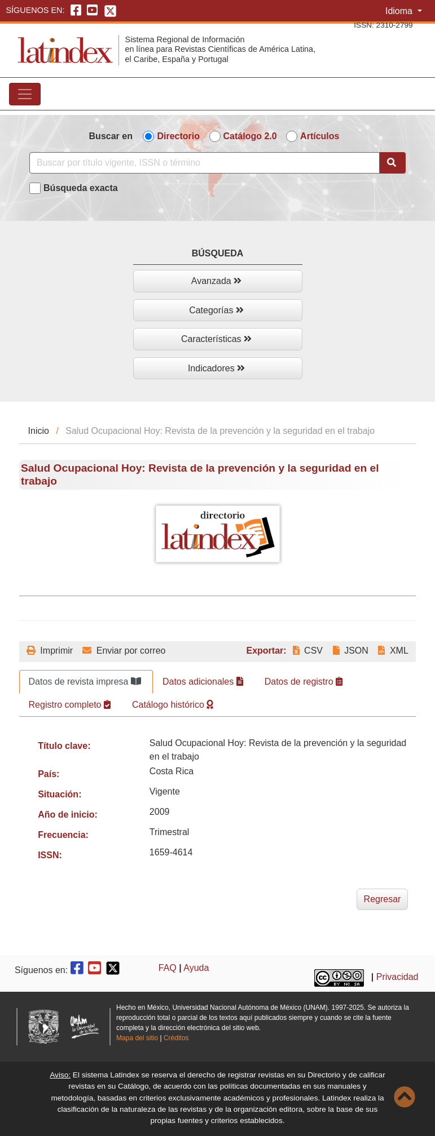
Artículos (319, 136)
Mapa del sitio (137, 1038)
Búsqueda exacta (80, 188)
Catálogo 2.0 (250, 136)
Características (216, 339)
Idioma (400, 11)
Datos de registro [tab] (303, 681)
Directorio (178, 136)
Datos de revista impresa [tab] (85, 681)
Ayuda (196, 968)
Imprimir (50, 650)
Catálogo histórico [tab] (173, 704)
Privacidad (397, 977)
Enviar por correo (123, 650)
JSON (350, 650)
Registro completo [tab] (70, 704)
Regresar (382, 899)
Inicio (38, 431)
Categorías (216, 310)
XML (393, 650)
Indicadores (216, 368)
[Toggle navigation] (25, 94)
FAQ (168, 968)
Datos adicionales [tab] (202, 681)
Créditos (176, 1038)
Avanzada (216, 281)
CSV (308, 650)
